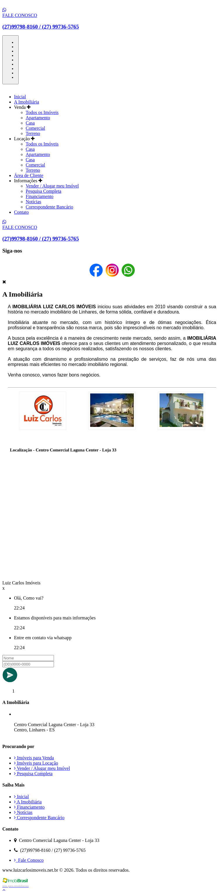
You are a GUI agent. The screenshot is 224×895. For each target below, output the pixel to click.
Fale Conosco (29, 860)
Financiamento (39, 196)
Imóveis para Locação (36, 763)
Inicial (20, 96)
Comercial (35, 128)
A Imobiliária (26, 101)
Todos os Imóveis (42, 112)
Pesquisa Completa (43, 191)
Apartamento (38, 117)
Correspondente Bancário (49, 206)
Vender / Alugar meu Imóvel (52, 185)
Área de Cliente (28, 175)
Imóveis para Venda (34, 757)
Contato (21, 212)
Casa (30, 122)
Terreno (33, 133)
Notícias (33, 201)
